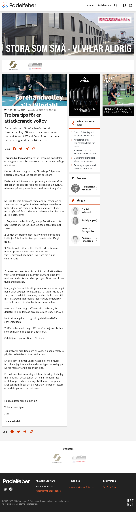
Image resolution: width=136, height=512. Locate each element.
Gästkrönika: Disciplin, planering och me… (85, 159)
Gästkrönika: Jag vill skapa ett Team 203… (84, 134)
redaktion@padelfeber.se (48, 490)
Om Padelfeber (110, 487)
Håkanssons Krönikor (88, 188)
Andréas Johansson (87, 239)
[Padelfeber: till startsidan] (19, 5)
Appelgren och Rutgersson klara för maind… (84, 143)
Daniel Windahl (86, 211)
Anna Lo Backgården (88, 230)
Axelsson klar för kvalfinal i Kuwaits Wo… (85, 152)
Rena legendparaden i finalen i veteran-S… (85, 167)
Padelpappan (88, 220)
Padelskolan (104, 5)
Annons (90, 5)
